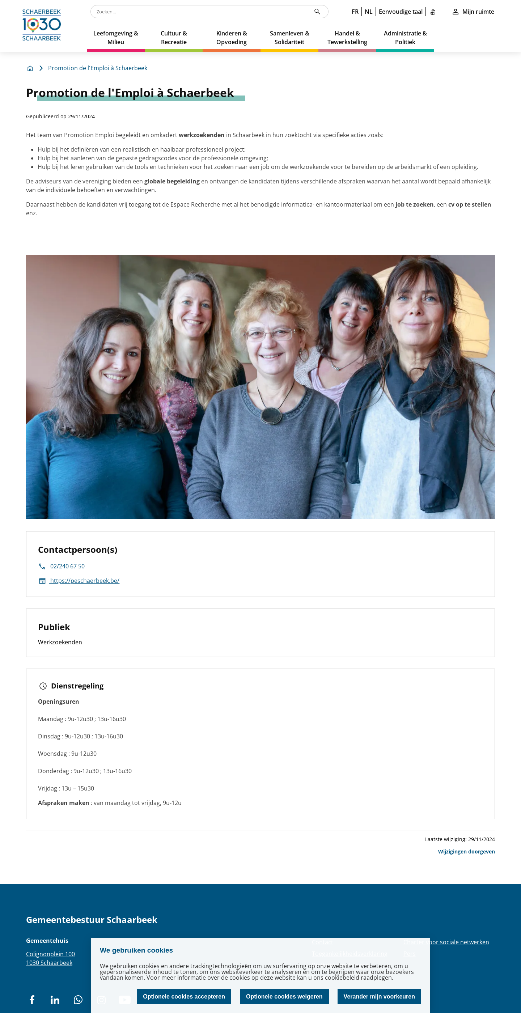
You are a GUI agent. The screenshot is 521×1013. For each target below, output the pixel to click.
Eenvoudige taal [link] (401, 12)
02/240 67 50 (61, 566)
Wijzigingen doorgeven (466, 851)
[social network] (32, 1000)
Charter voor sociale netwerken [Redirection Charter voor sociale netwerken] (446, 942)
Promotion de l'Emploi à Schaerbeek (97, 68)
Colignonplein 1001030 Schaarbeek (50, 958)
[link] (434, 12)
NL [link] (369, 12)
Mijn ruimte (473, 12)
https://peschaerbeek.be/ (78, 581)
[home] (43, 26)
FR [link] (355, 12)
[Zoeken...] (317, 11)
